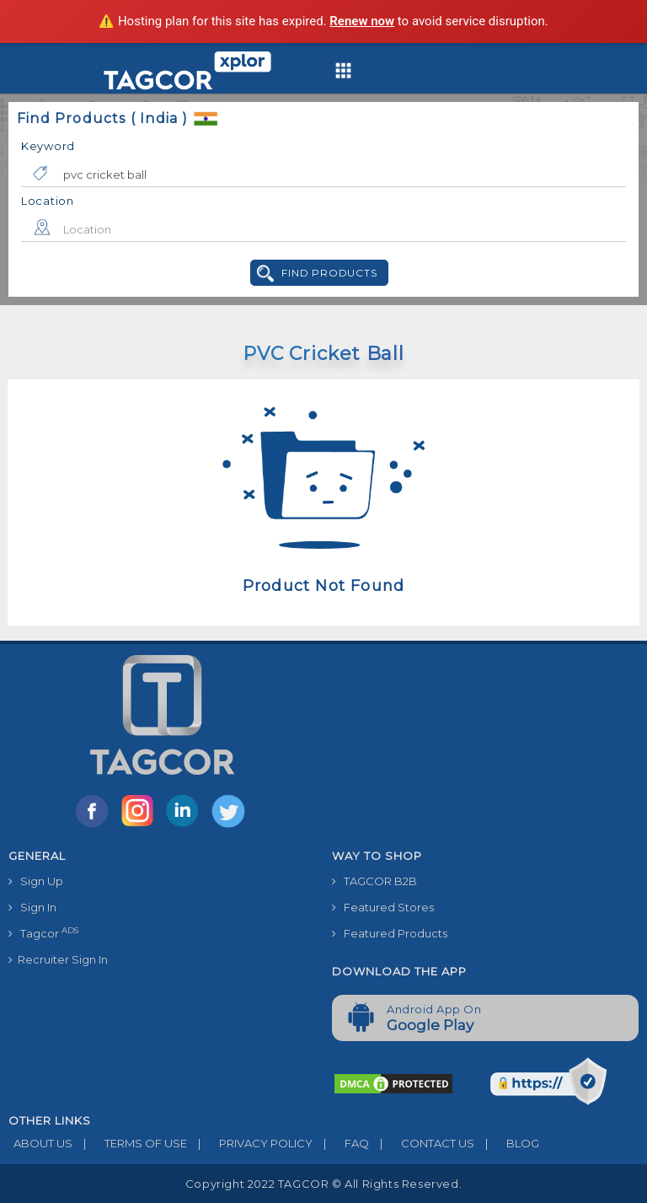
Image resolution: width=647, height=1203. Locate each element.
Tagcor (43, 933)
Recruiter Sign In (58, 959)
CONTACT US (421, 1143)
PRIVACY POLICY (250, 1143)
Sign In (32, 907)
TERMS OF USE (129, 1143)
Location (47, 200)
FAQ (341, 1143)
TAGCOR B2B (374, 881)
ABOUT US (40, 1143)
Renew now (361, 21)
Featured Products (389, 933)
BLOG (506, 1143)
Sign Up (35, 881)
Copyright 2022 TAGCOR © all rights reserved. (323, 1183)
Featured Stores (383, 907)
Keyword (48, 146)
